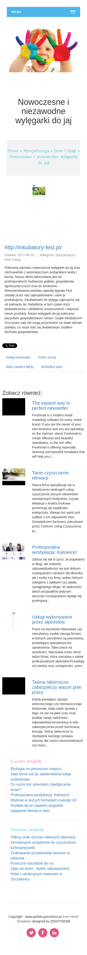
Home (13, 150)
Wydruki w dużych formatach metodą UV (44, 800)
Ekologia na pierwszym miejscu (36, 769)
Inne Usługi (65, 150)
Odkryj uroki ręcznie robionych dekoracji (43, 837)
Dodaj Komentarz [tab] (18, 357)
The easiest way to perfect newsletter (51, 405)
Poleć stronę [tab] (47, 357)
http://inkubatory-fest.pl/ (33, 247)
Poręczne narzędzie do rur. (32, 863)
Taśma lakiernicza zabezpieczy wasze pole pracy (57, 687)
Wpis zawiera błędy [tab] (20, 367)
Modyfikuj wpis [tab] (51, 367)
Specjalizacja (36, 150)
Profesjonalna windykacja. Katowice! (54, 550)
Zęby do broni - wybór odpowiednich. (40, 869)
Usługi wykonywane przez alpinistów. (52, 619)
